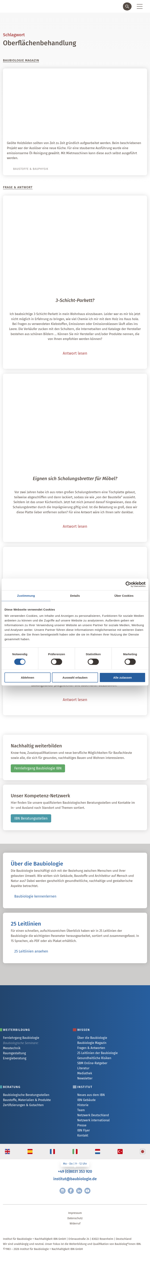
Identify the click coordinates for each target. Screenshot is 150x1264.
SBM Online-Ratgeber (92, 1063)
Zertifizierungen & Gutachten (23, 1105)
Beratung (11, 1087)
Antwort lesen (75, 353)
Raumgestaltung (14, 1053)
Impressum (75, 1213)
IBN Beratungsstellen (30, 818)
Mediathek (84, 1073)
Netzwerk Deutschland (93, 1115)
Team (81, 1110)
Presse (81, 1125)
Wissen (83, 1030)
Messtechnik (11, 1048)
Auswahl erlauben (75, 677)
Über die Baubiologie (92, 1038)
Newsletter (84, 1078)
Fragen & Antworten (91, 1048)
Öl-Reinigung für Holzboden (113, 129)
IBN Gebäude (86, 1100)
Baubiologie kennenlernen (35, 896)
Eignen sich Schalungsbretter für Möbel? (75, 478)
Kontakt (82, 1135)
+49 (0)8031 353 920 (75, 1171)
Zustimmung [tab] (26, 595)
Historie (82, 1105)
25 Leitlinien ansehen (31, 951)
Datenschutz (75, 1218)
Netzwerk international (93, 1120)
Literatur (83, 1068)
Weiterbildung (16, 1030)
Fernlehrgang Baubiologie (21, 1038)
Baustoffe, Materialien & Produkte (27, 1100)
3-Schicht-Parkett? (75, 300)
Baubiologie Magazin (91, 1043)
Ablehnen (27, 677)
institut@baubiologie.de (75, 1178)
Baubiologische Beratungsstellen (26, 1095)
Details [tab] (75, 595)
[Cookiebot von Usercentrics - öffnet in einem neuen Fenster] (128, 584)
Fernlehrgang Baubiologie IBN (38, 768)
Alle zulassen (122, 677)
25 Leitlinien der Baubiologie (97, 1053)
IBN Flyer (83, 1130)
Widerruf (75, 1223)
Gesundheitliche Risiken (94, 1058)
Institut (84, 1087)
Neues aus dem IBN (91, 1095)
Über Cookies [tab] (124, 595)
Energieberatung (14, 1058)
